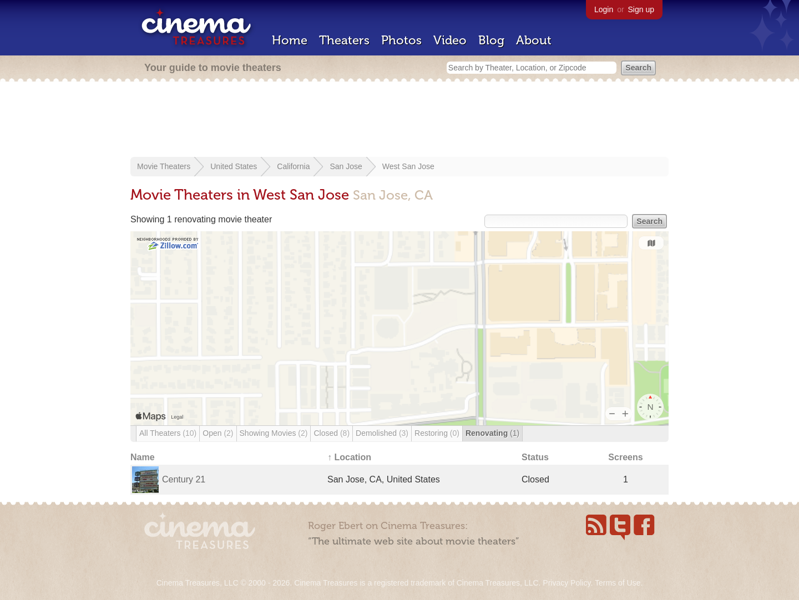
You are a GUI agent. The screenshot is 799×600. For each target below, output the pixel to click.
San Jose (346, 166)
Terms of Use (617, 582)
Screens (625, 457)
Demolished (382, 433)
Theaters (344, 40)
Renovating (492, 433)
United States (233, 166)
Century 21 (183, 479)
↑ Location (349, 457)
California (293, 166)
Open (218, 433)
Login (603, 9)
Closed (331, 433)
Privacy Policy (566, 582)
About (534, 40)
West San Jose (408, 166)
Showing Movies (274, 433)
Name (142, 457)
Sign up (641, 9)
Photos (401, 40)
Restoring (436, 433)
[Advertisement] (399, 120)
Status (535, 457)
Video (450, 40)
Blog (491, 40)
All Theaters (167, 433)
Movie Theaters (163, 166)
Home (289, 40)
